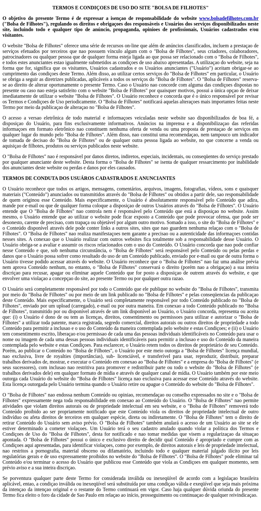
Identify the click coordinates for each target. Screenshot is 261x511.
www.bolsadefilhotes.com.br (229, 18)
